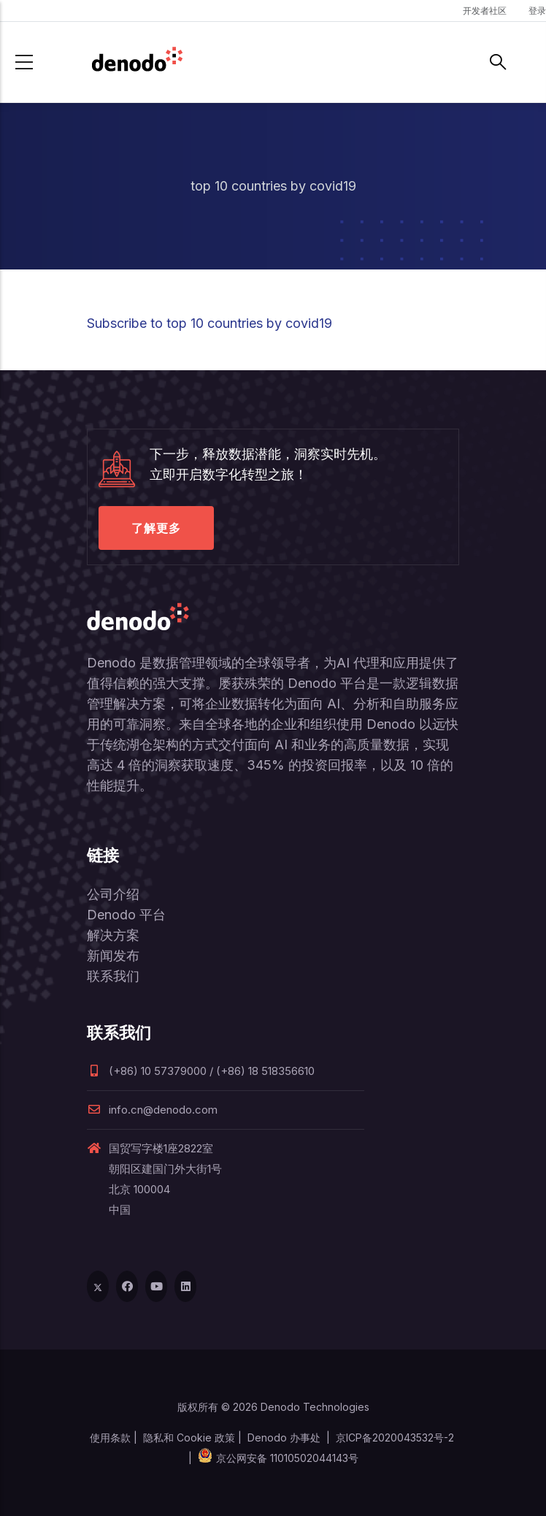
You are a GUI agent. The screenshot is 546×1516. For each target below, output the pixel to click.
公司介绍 (113, 894)
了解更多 (156, 528)
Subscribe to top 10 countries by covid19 (209, 323)
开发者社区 (485, 10)
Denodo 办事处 (283, 1437)
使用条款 (110, 1437)
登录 (537, 10)
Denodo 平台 (126, 914)
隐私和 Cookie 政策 (189, 1437)
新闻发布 (113, 955)
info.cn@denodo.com (152, 1110)
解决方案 (113, 935)
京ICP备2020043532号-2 (395, 1437)
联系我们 (113, 976)
